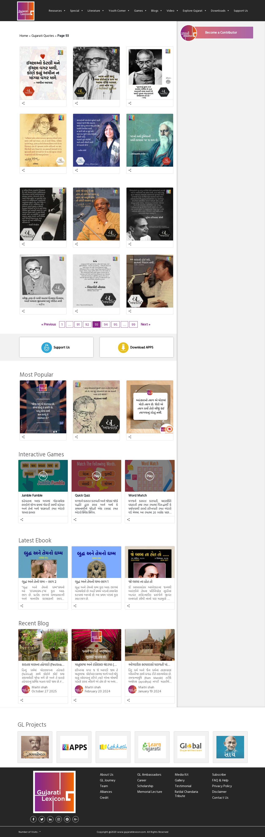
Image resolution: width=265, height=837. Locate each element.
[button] (23, 103)
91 (78, 324)
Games (140, 10)
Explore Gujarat (195, 10)
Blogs (156, 10)
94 (106, 324)
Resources (57, 10)
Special (76, 10)
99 (133, 324)
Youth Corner (119, 10)
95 (115, 324)
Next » (145, 324)
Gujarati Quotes (42, 35)
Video (173, 10)
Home (24, 35)
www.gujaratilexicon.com (131, 832)
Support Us (241, 10)
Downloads (220, 10)
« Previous (48, 324)
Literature (96, 10)
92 (87, 324)
